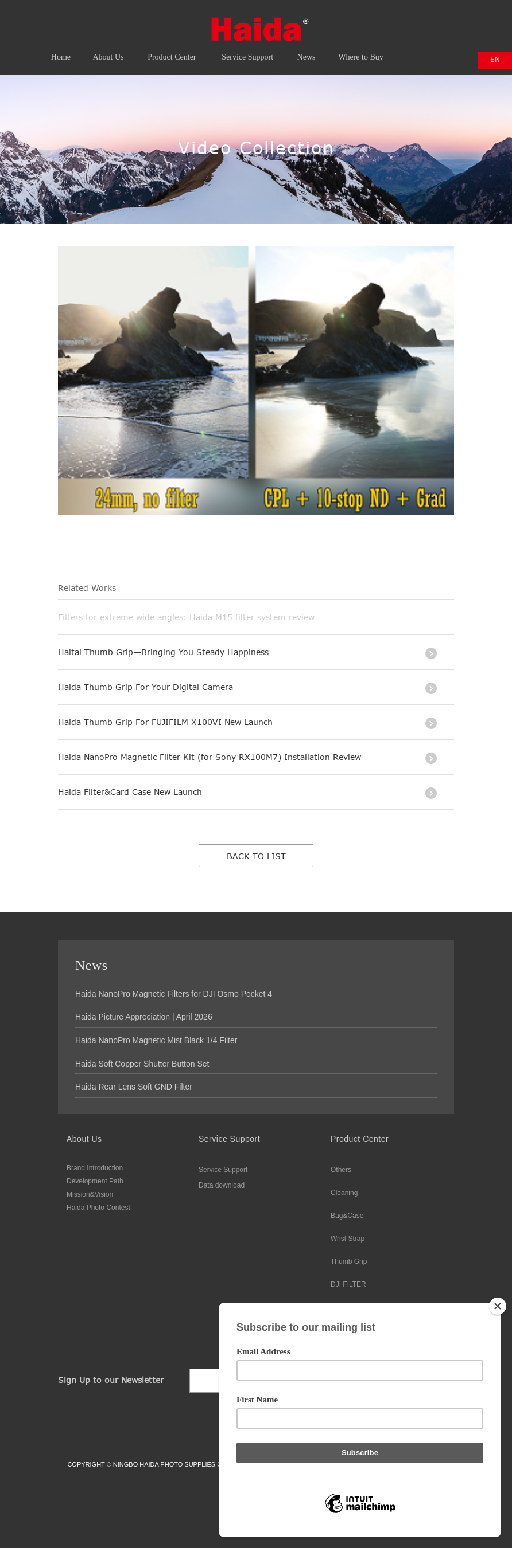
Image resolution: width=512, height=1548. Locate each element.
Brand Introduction (95, 1168)
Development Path (95, 1181)
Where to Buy (360, 65)
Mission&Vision (90, 1194)
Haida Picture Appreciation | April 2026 (143, 1016)
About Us (108, 65)
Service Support (247, 65)
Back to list (256, 856)
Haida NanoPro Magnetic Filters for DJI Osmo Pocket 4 (173, 993)
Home (60, 65)
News (306, 65)
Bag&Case (347, 1216)
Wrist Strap (347, 1239)
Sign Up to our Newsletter (111, 1380)
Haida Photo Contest (98, 1208)
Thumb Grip (349, 1261)
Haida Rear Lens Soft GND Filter (133, 1086)
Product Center (172, 65)
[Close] (497, 1306)
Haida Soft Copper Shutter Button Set (142, 1063)
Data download (222, 1185)
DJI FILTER (348, 1284)
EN (495, 59)
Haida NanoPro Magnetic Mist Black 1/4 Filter (156, 1040)
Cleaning (344, 1193)
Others (341, 1170)
